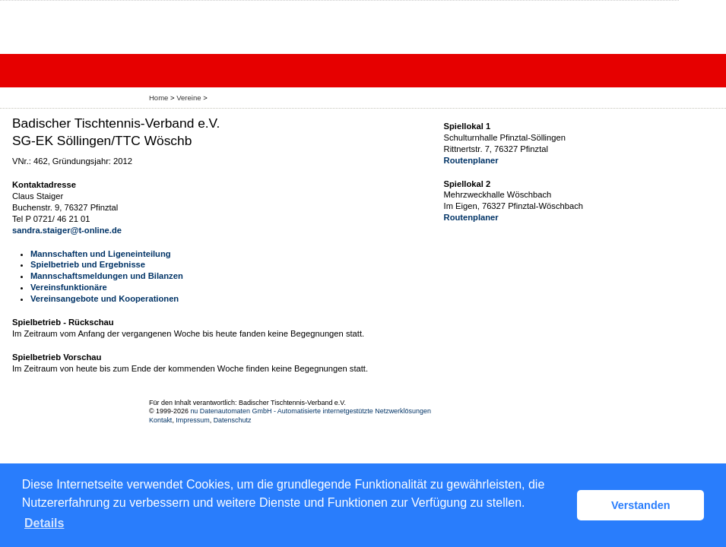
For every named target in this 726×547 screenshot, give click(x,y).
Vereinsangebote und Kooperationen (104, 298)
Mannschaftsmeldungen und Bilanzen (106, 275)
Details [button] (44, 523)
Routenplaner (471, 160)
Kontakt (160, 420)
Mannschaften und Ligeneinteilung (100, 253)
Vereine (188, 97)
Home (158, 97)
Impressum (192, 420)
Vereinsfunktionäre (68, 287)
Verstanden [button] (641, 505)
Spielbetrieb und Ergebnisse (87, 264)
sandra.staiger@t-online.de (67, 230)
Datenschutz (233, 420)
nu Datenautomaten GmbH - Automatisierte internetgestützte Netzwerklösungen (310, 411)
